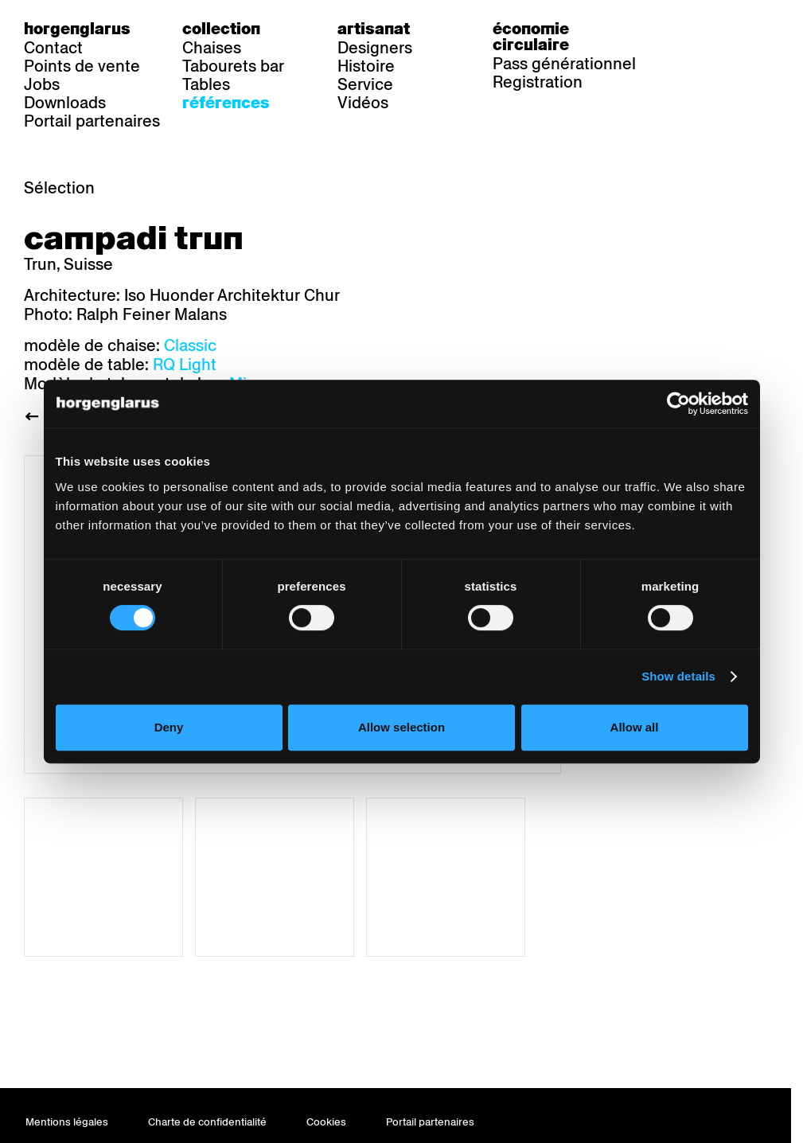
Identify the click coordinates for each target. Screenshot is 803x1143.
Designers (374, 48)
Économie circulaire (531, 36)
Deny (169, 727)
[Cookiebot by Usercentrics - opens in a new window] (678, 403)
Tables (206, 84)
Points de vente (82, 66)
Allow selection (401, 727)
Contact (53, 48)
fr (725, 28)
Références (226, 103)
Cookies (326, 1122)
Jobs (42, 84)
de (693, 29)
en (757, 29)
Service (365, 84)
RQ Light (184, 364)
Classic (190, 345)
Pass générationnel (564, 64)
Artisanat (373, 28)
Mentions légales (66, 1122)
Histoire (366, 66)
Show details (678, 676)
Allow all (634, 727)
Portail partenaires (92, 121)
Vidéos (362, 103)
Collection (221, 28)
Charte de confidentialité (207, 1122)
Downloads (65, 103)
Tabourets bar (233, 66)
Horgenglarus (77, 28)
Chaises (211, 48)
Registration (538, 82)
